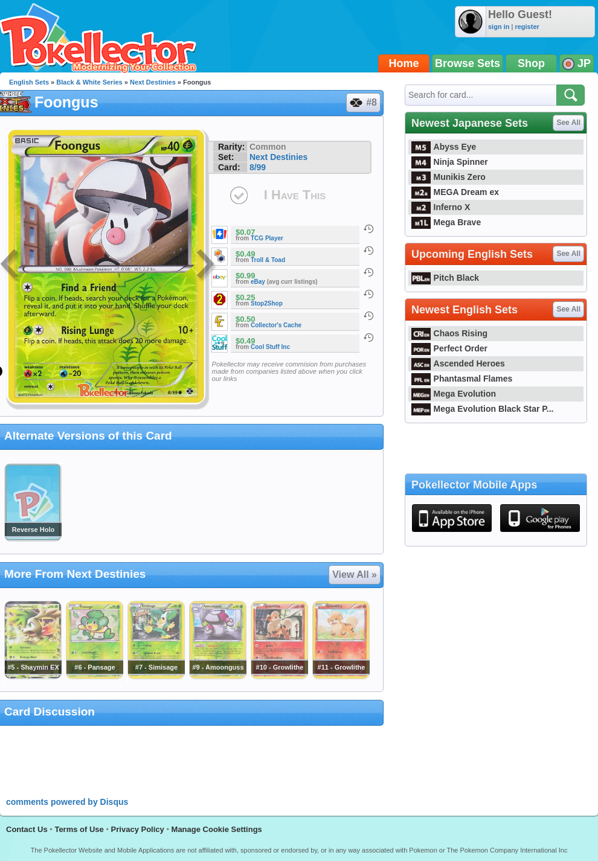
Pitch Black (445, 278)
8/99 (257, 167)
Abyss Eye (443, 147)
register (527, 26)
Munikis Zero (448, 177)
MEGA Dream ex (455, 192)
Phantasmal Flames (461, 378)
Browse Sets (467, 63)
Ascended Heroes (458, 363)
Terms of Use (78, 829)
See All (568, 122)
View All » (354, 574)
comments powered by (67, 802)
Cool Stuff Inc (270, 347)
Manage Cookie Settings (217, 829)
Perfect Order (449, 348)
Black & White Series (89, 82)
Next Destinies (153, 82)
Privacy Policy (137, 829)
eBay (258, 281)
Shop (531, 63)
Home (404, 63)
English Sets (29, 82)
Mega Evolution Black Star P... (482, 409)
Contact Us (27, 829)
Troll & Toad (268, 260)
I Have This (295, 194)
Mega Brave (446, 222)
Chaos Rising (449, 333)
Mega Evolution (453, 393)
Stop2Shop (267, 303)
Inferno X (440, 207)
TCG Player (267, 238)
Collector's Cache (276, 325)
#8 (363, 102)
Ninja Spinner (449, 162)
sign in (498, 26)
